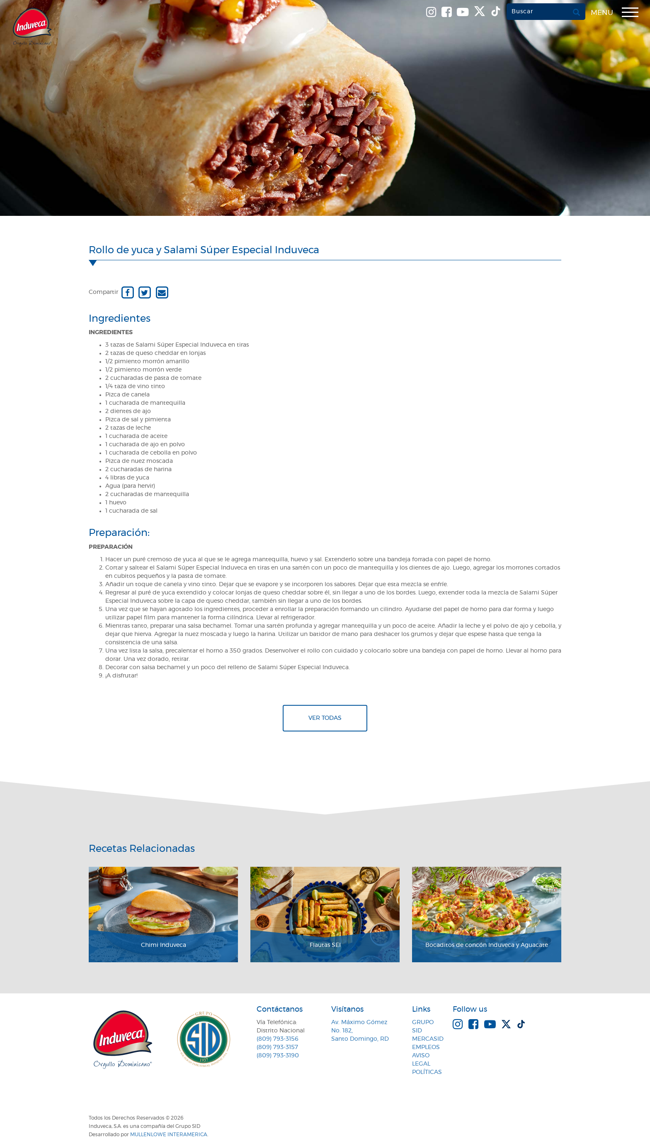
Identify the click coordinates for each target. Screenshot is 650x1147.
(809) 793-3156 (277, 1039)
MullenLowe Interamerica (168, 1134)
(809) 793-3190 (278, 1056)
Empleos (426, 1047)
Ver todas (325, 718)
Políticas (427, 1072)
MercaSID (428, 1039)
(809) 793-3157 (277, 1047)
